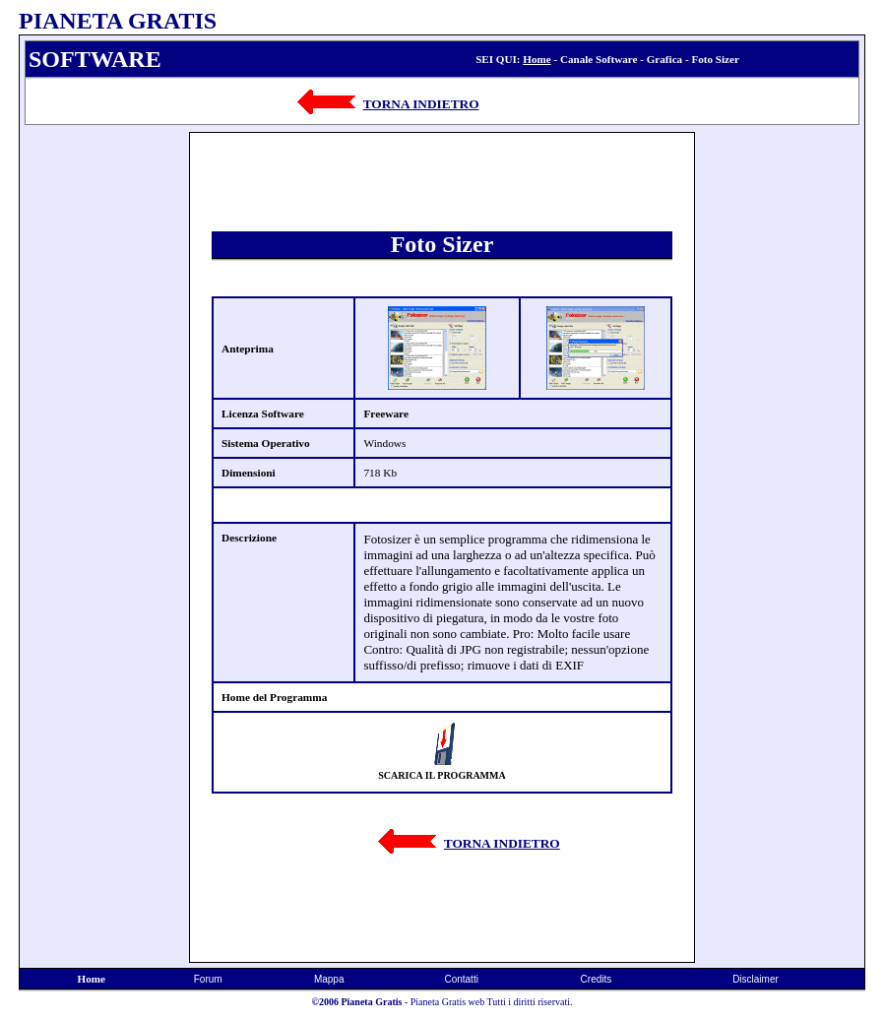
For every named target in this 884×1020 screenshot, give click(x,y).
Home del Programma (274, 697)
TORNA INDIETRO (421, 103)
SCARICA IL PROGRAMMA (441, 775)
